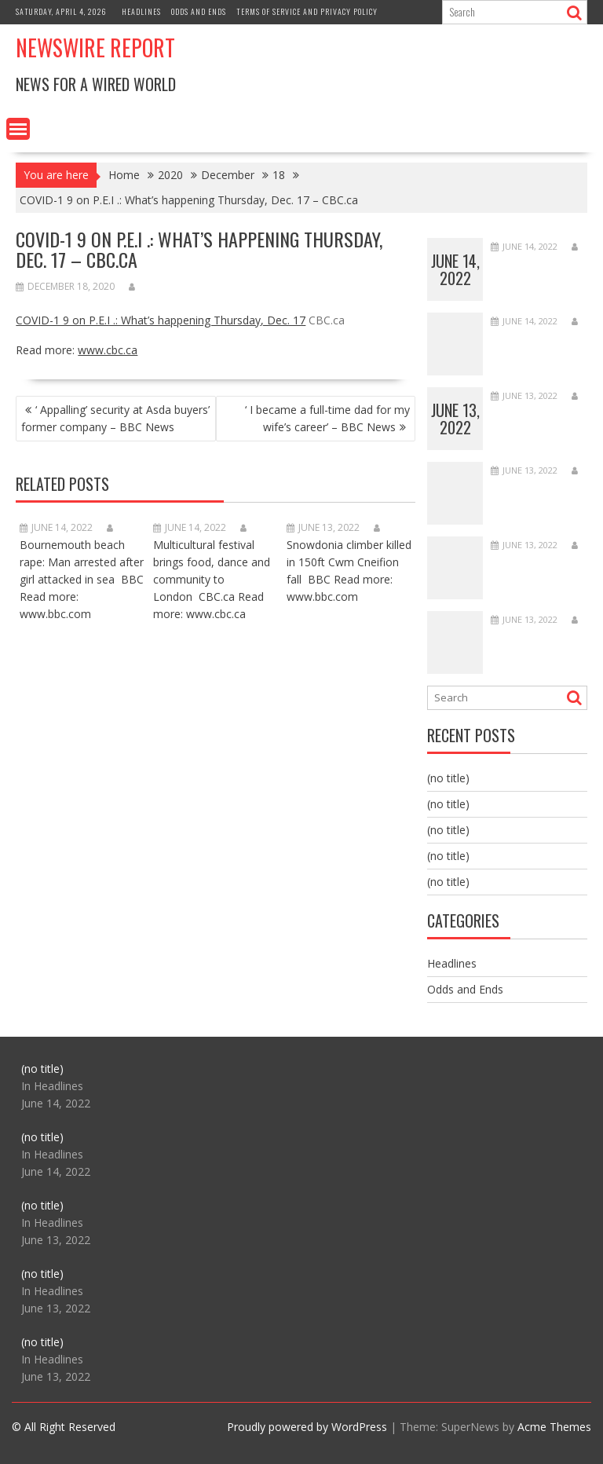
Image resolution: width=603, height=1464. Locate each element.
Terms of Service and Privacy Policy (307, 11)
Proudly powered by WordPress (307, 1426)
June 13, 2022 (455, 418)
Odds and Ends (198, 11)
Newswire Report (95, 47)
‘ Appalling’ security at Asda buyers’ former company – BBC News (115, 418)
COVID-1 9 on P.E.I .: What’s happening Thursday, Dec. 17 (160, 320)
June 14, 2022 (455, 269)
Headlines (141, 11)
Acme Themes (554, 1426)
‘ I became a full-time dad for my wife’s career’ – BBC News (327, 418)
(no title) (448, 777)
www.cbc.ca (107, 349)
